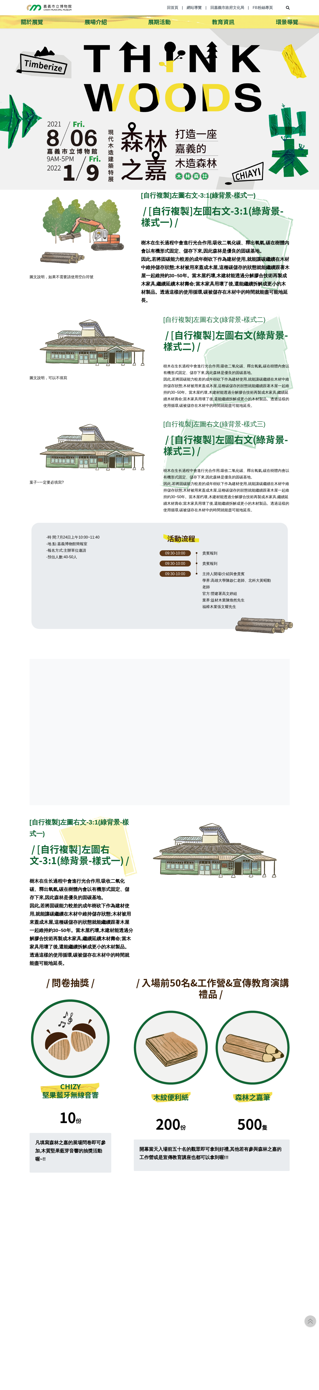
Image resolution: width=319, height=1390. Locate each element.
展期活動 (159, 22)
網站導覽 (194, 8)
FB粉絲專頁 (263, 8)
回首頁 (172, 8)
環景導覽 (287, 22)
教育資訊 (223, 22)
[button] (310, 1321)
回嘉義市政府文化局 (227, 8)
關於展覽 (32, 22)
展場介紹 (96, 22)
